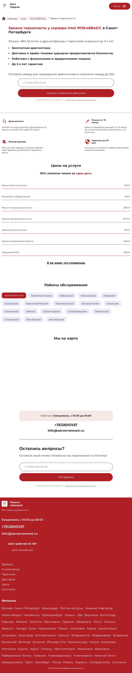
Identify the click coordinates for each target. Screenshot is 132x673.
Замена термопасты (63, 18)
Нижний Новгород (98, 608)
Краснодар (50, 608)
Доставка (8, 579)
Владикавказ (101, 635)
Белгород (26, 635)
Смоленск (119, 662)
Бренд (7, 564)
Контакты (8, 589)
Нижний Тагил (104, 655)
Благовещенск (46, 635)
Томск (97, 621)
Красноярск (47, 628)
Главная (12, 18)
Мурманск (102, 649)
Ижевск (21, 621)
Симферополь (99, 662)
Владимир (120, 635)
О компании (11, 569)
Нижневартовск (59, 655)
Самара (21, 628)
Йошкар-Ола (56, 642)
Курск (34, 649)
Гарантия (8, 574)
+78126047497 (66, 425)
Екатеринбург (52, 615)
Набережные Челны (16, 655)
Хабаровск (83, 621)
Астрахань (9, 635)
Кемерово (108, 642)
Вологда (24, 642)
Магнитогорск (64, 649)
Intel (23, 18)
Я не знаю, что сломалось (66, 263)
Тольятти (35, 621)
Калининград (77, 642)
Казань (70, 615)
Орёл (29, 662)
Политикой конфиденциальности (80, 100)
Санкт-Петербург (27, 608)
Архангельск (107, 628)
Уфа (79, 615)
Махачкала (84, 649)
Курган (23, 649)
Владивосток (80, 635)
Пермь (63, 628)
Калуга (94, 642)
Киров (91, 628)
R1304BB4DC (38, 18)
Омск (32, 628)
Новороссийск (12, 662)
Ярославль (52, 621)
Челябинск (32, 615)
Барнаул (8, 621)
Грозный (38, 642)
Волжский (9, 642)
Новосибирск (12, 615)
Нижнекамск (82, 655)
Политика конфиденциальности (66, 668)
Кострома (9, 649)
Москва (7, 608)
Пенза (56, 662)
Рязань (68, 662)
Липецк (46, 649)
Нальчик (40, 655)
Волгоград (107, 615)
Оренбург (42, 662)
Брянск (63, 635)
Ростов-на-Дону (71, 608)
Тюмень (110, 621)
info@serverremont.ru (66, 430)
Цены (6, 584)
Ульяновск (77, 628)
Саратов (68, 621)
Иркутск (8, 628)
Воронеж (91, 615)
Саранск (81, 662)
